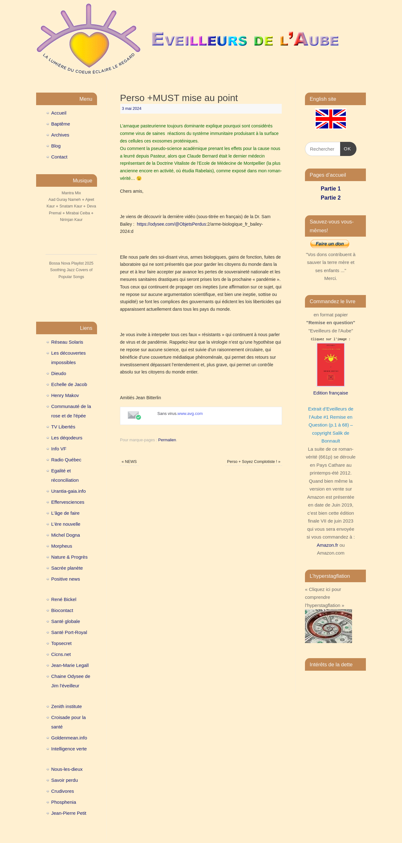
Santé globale (65, 621)
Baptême (60, 123)
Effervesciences (67, 502)
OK (345, 147)
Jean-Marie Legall (70, 665)
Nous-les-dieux (67, 769)
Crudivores (62, 791)
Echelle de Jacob (69, 384)
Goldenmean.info (69, 737)
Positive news (65, 579)
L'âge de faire (65, 513)
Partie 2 (330, 198)
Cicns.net (61, 654)
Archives (60, 134)
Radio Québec (66, 459)
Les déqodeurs (66, 437)
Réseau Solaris (67, 342)
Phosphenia (63, 802)
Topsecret (61, 643)
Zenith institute (66, 706)
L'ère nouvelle (65, 524)
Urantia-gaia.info (68, 491)
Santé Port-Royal (69, 632)
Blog (56, 145)
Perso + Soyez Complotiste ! (253, 461)
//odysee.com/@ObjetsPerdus (177, 224)
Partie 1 (330, 188)
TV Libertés (63, 426)
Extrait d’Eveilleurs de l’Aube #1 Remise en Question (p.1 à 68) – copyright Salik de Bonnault (330, 424)
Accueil (58, 112)
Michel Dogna (65, 535)
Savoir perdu (64, 780)
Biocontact (62, 610)
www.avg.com (190, 413)
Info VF (58, 448)
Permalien (167, 440)
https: (142, 224)
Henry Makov (65, 395)
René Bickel (63, 599)
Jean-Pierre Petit (68, 813)
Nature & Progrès (69, 557)
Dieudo (58, 373)
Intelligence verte (69, 748)
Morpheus (61, 546)
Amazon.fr (327, 545)
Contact (59, 156)
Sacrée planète (67, 568)
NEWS (129, 461)
